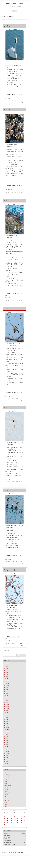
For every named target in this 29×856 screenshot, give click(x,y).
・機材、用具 (7, 793)
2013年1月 (6, 702)
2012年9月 (6, 710)
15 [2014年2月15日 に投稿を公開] (24, 818)
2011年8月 (6, 734)
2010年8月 (6, 757)
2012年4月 (6, 719)
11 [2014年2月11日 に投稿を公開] (11, 818)
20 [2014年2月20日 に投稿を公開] (17, 820)
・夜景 (5, 783)
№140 (6, 308)
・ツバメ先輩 (7, 776)
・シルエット (7, 774)
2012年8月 (6, 712)
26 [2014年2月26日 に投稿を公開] (14, 822)
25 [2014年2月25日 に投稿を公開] (11, 822)
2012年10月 (6, 708)
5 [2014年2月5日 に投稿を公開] (14, 816)
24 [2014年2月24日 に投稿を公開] (7, 822)
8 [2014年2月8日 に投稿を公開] (24, 816)
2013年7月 (6, 691)
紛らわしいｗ (8, 26)
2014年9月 (6, 665)
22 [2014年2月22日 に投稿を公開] (24, 820)
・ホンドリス (7, 777)
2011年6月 (6, 738)
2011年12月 (6, 727)
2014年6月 (6, 670)
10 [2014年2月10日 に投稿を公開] (7, 818)
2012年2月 (6, 723)
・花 (5, 796)
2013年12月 (6, 682)
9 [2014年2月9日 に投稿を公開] (4, 818)
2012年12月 (6, 704)
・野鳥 (12, 101)
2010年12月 (6, 750)
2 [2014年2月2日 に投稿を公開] (4, 816)
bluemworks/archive (14, 3)
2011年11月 (6, 729)
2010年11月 (6, 751)
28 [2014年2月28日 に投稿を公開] (21, 822)
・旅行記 (6, 787)
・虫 (5, 798)
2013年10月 (6, 685)
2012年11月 (6, 706)
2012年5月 (6, 717)
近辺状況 (7, 109)
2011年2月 (6, 746)
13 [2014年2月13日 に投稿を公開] (17, 818)
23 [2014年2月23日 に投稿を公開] (4, 822)
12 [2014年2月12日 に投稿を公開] (14, 818)
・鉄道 (5, 804)
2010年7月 (6, 759)
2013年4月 (6, 697)
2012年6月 (6, 716)
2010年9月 (6, 755)
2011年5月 (6, 740)
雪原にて (7, 407)
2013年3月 (6, 699)
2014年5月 (6, 672)
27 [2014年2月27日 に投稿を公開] (17, 822)
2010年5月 (6, 763)
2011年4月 (6, 742)
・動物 (5, 781)
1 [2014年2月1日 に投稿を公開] (24, 814)
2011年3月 (6, 744)
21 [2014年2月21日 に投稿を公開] (21, 820)
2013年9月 (6, 687)
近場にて (7, 200)
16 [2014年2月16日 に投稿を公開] (4, 820)
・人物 (5, 779)
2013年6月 (6, 693)
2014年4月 (6, 674)
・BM (5, 772)
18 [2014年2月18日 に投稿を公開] (11, 820)
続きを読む (8, 98)
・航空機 (6, 794)
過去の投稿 (5, 650)
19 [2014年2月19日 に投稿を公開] (14, 820)
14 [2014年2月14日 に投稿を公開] (21, 818)
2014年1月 (6, 680)
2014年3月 (6, 676)
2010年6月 (6, 761)
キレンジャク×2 (9, 570)
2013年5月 (6, 695)
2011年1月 (6, 748)
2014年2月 (6, 678)
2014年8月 (6, 666)
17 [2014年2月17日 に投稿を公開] (7, 820)
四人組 (6, 490)
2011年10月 (6, 731)
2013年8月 (6, 689)
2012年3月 (6, 721)
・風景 (5, 806)
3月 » (4, 826)
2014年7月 (6, 668)
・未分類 (6, 789)
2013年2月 (6, 700)
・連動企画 (6, 800)
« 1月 (4, 824)
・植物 (5, 791)
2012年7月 (6, 714)
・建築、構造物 (7, 785)
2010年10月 (6, 753)
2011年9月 (6, 733)
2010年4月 (6, 765)
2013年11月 (6, 683)
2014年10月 (6, 663)
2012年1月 (6, 725)
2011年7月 (6, 736)
